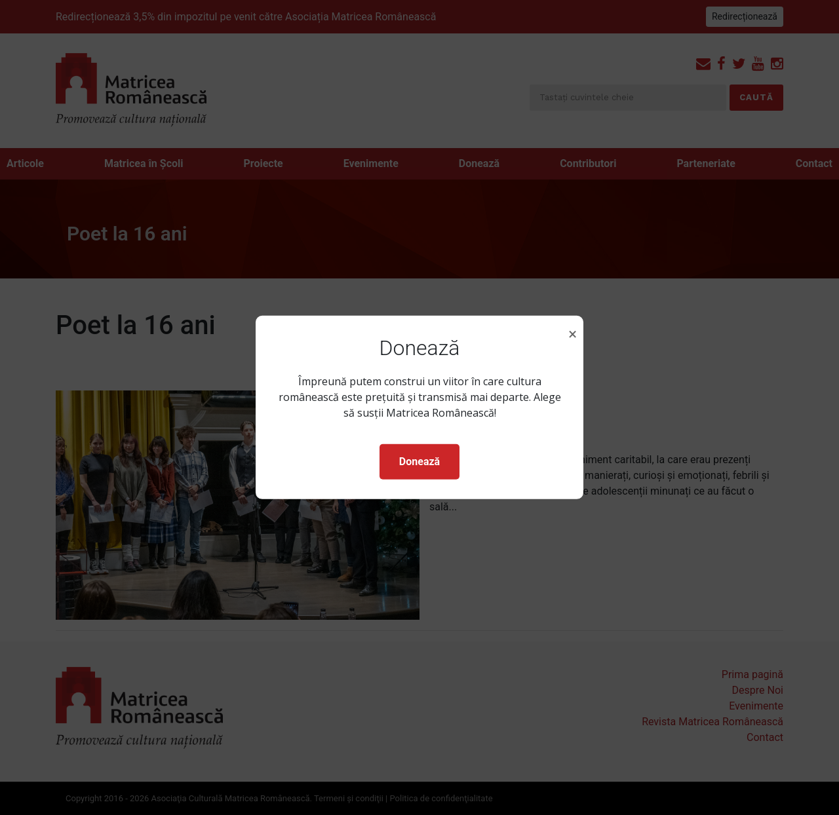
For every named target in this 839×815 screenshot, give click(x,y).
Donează (419, 461)
